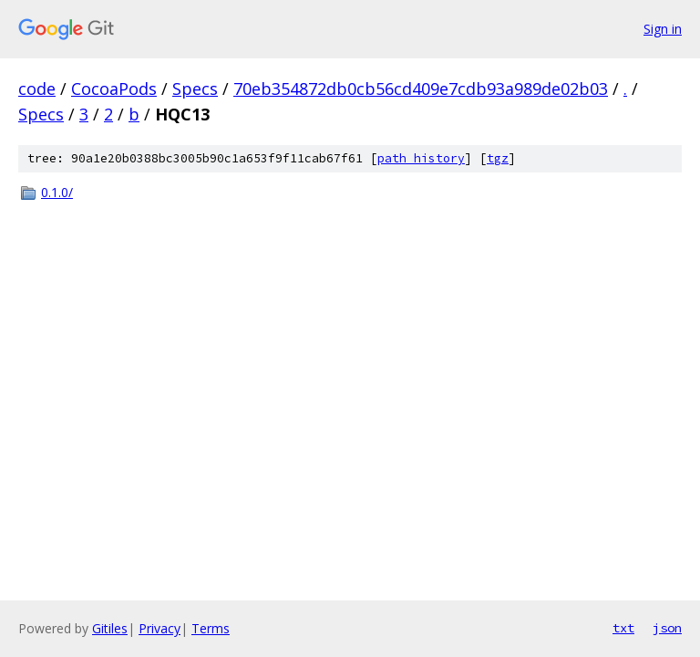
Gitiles (110, 628)
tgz (498, 158)
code (37, 88)
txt (623, 628)
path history (421, 158)
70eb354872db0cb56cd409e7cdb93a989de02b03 (420, 88)
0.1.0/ (57, 192)
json (667, 628)
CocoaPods (114, 88)
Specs (195, 88)
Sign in (662, 28)
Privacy (159, 628)
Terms (210, 628)
